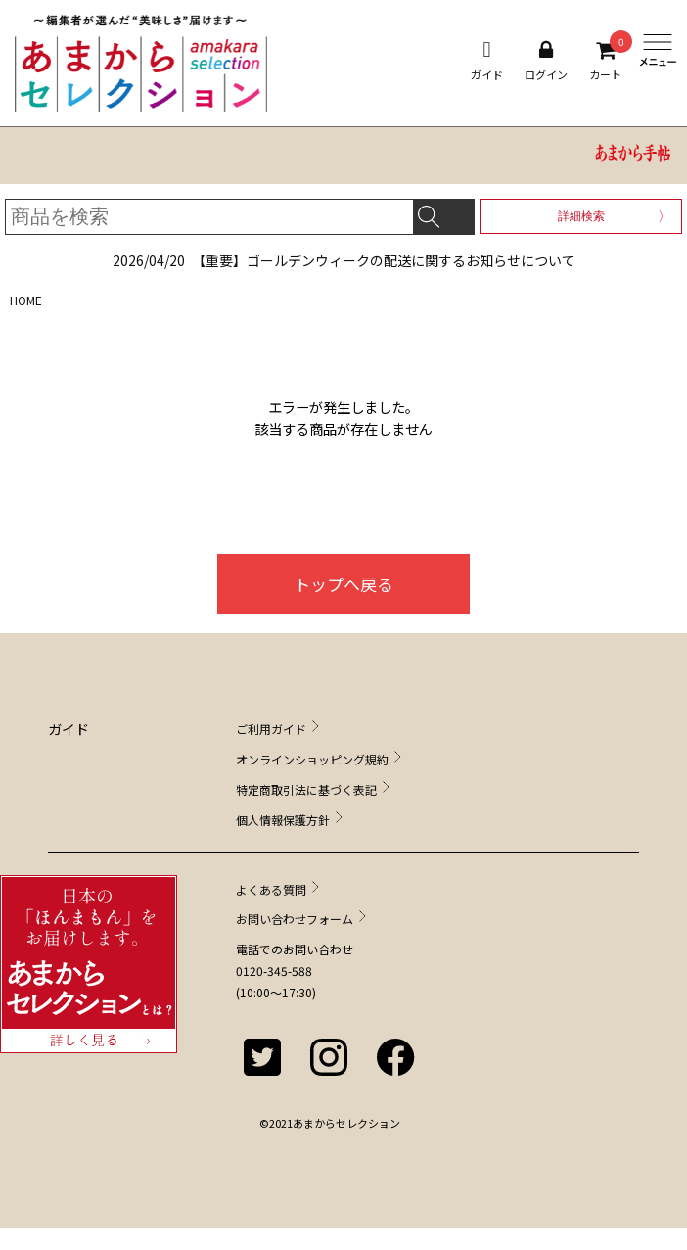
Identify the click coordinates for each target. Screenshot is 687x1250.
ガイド (487, 60)
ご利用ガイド (271, 728)
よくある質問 (271, 889)
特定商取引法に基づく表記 (306, 789)
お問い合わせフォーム (294, 918)
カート (605, 60)
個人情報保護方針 (283, 819)
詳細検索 (581, 216)
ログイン (546, 60)
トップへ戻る (343, 584)
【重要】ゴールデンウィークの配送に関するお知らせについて (344, 260)
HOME (26, 300)
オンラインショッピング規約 (312, 759)
